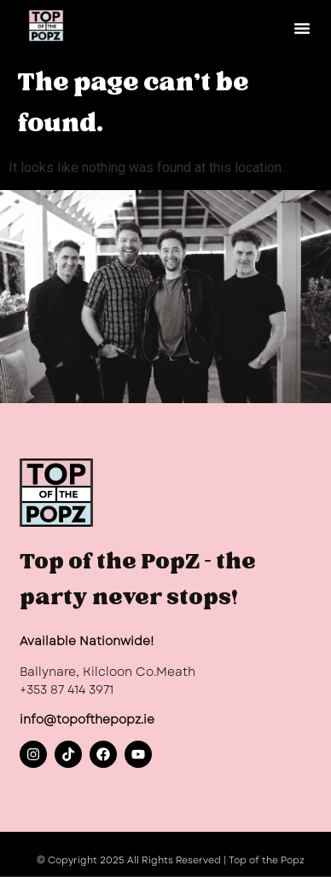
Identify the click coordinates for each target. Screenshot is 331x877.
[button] (302, 28)
